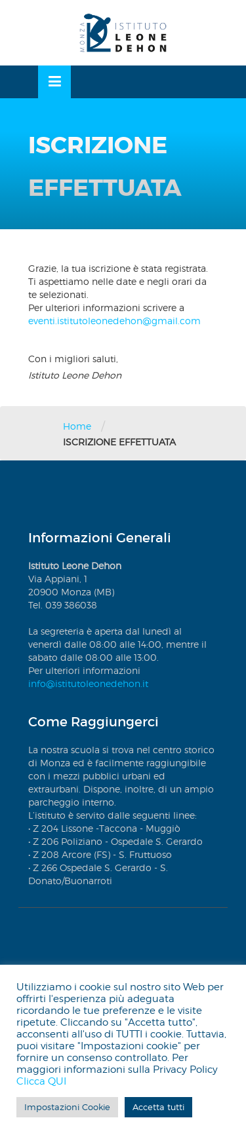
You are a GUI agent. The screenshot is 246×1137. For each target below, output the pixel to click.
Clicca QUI (41, 1081)
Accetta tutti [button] (158, 1107)
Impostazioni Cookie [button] (67, 1107)
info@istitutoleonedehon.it (88, 683)
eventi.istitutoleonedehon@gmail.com (114, 320)
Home (77, 426)
